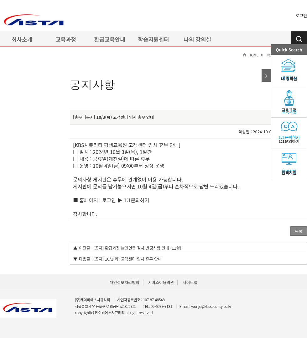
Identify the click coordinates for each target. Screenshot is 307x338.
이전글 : (85, 248)
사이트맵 (190, 282)
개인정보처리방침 (124, 282)
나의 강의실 (197, 39)
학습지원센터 (153, 39)
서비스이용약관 (161, 282)
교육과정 (65, 39)
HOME (254, 54)
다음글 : (85, 259)
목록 (299, 231)
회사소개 (22, 39)
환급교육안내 (109, 39)
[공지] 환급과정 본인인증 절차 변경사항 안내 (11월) (137, 248)
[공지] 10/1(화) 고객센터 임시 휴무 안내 (128, 259)
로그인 (301, 15)
